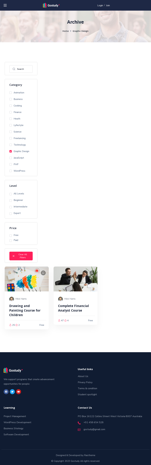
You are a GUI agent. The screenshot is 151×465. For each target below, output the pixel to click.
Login (100, 5)
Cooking (15, 105)
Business (16, 99)
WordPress (17, 170)
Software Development (16, 434)
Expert (15, 213)
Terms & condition (87, 388)
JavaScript (16, 157)
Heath (14, 118)
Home (65, 31)
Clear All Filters (20, 256)
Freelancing (17, 138)
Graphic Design (19, 151)
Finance (15, 112)
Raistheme (89, 455)
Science (15, 131)
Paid (13, 240)
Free (13, 235)
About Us (83, 376)
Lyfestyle (16, 125)
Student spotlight (87, 394)
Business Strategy (13, 428)
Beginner (16, 200)
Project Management (15, 416)
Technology (17, 144)
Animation (16, 92)
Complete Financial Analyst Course (73, 309)
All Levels (16, 193)
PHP (13, 164)
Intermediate (18, 206)
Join (108, 5)
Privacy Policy (85, 382)
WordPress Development (17, 422)
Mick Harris (21, 298)
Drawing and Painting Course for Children (25, 311)
